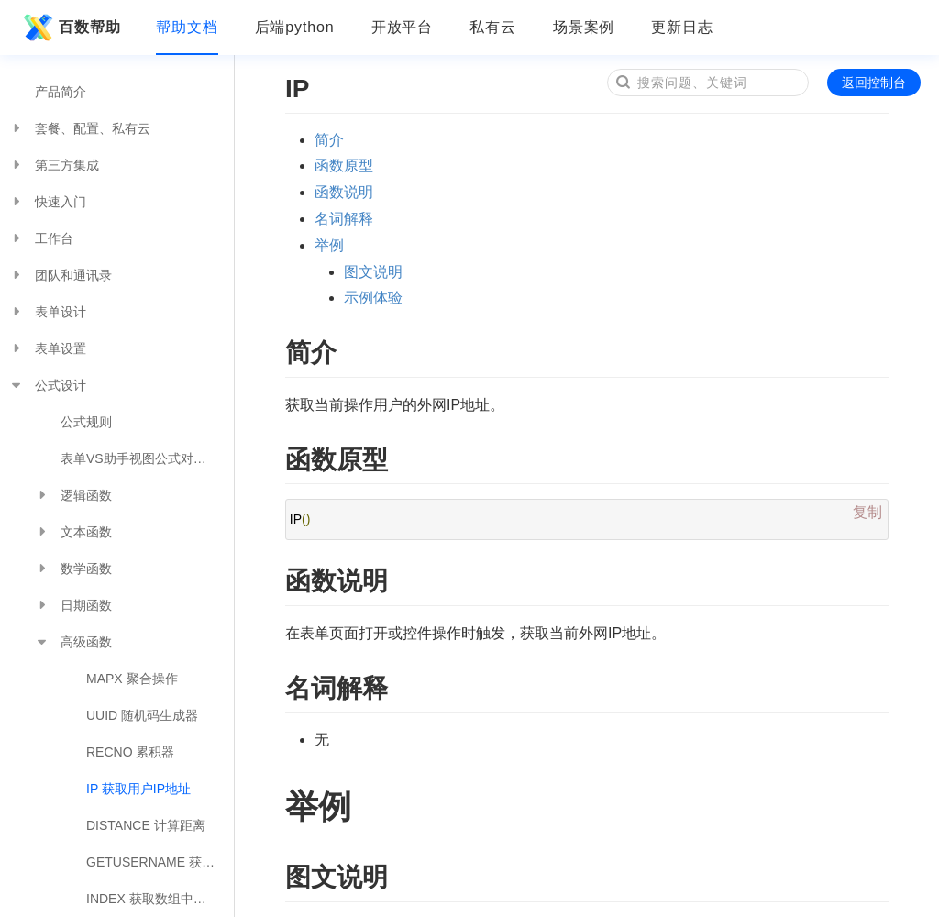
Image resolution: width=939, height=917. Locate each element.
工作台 (41, 238)
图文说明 (373, 272)
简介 (329, 140)
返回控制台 (874, 82)
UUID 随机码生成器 (142, 715)
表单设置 (47, 348)
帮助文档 (187, 27)
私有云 (493, 27)
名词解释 (344, 218)
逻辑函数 (73, 495)
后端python (295, 27)
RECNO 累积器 (130, 752)
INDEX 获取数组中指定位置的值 (160, 898)
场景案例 (584, 27)
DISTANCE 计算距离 (145, 825)
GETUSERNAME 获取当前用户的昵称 (160, 862)
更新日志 (682, 27)
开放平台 (402, 27)
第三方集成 (54, 165)
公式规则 (86, 421)
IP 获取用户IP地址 (138, 788)
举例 (329, 245)
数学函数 (73, 568)
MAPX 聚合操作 (132, 678)
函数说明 (344, 192)
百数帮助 (69, 27)
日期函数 (73, 605)
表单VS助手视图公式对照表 (140, 458)
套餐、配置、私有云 (79, 128)
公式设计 (47, 385)
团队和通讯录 (60, 275)
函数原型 (344, 165)
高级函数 (73, 642)
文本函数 (73, 532)
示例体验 (373, 297)
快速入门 (47, 201)
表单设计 (47, 311)
